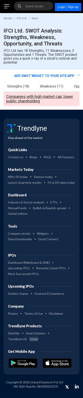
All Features (66, 157)
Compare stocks (19, 233)
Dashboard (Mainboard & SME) (29, 262)
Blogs (33, 157)
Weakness (51, 86)
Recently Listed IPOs (51, 268)
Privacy (13, 313)
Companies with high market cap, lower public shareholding (39, 98)
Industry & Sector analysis (26, 202)
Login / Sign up (68, 7)
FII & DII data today (61, 182)
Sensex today (43, 177)
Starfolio (14, 333)
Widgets (43, 233)
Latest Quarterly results (25, 182)
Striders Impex (18, 293)
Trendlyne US (23, 339)
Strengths (18, 86)
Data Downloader (20, 239)
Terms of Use (33, 313)
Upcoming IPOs (19, 268)
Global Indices (18, 213)
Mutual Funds (17, 208)
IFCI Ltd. (22, 18)
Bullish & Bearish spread (49, 208)
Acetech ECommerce (49, 293)
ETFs (54, 202)
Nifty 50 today (18, 177)
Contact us (15, 157)
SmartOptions (36, 333)
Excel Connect (48, 239)
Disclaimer (56, 313)
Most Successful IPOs (23, 274)
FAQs (47, 157)
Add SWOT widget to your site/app (44, 76)
